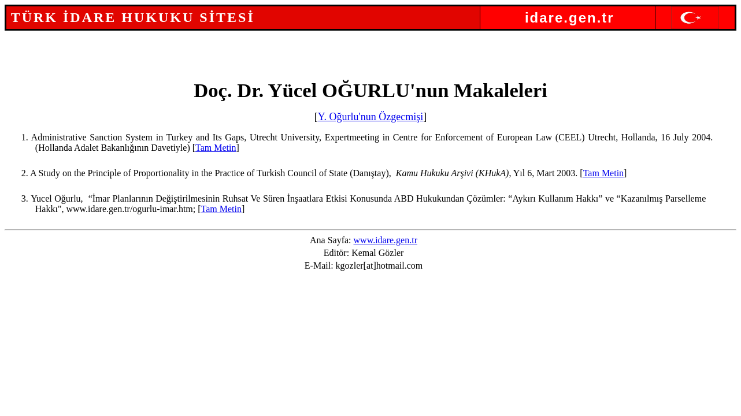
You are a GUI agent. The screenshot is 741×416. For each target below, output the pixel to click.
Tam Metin (215, 148)
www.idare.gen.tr (385, 240)
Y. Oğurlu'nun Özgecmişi (370, 116)
